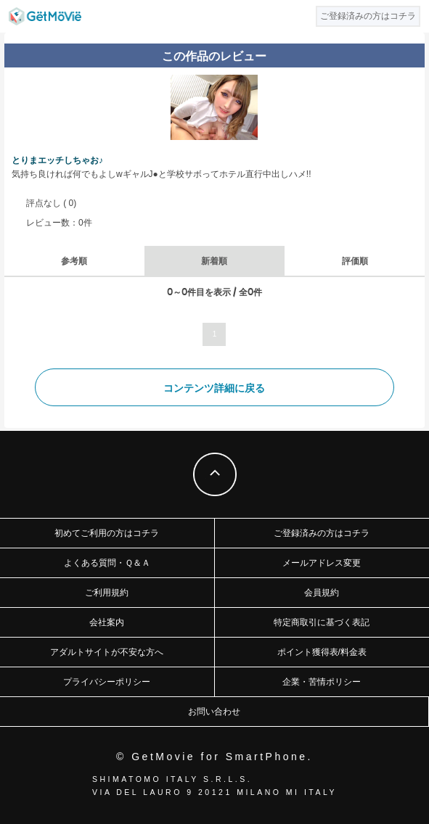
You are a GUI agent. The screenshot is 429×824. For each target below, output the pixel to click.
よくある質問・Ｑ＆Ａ (107, 563)
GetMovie (45, 16)
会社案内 (106, 622)
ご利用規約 (106, 593)
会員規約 (321, 593)
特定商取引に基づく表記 (321, 622)
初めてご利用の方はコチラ (106, 533)
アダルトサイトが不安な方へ (106, 652)
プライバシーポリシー (106, 682)
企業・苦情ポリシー (321, 682)
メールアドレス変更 (321, 563)
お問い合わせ (214, 711)
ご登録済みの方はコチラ (321, 533)
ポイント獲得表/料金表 (322, 652)
